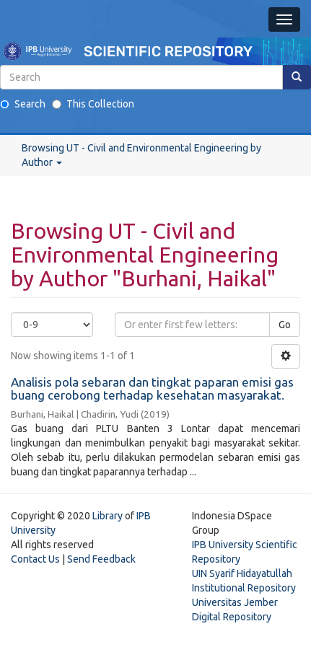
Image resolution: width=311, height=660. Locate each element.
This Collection (93, 104)
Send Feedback (101, 559)
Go (285, 324)
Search (22, 104)
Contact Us (35, 559)
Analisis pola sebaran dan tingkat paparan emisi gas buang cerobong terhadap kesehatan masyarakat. (152, 388)
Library (107, 516)
